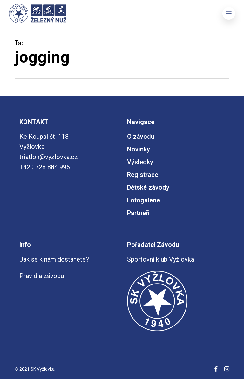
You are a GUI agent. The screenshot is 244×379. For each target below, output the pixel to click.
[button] (228, 13)
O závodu (140, 136)
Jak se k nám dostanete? (54, 259)
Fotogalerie (143, 200)
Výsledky (140, 162)
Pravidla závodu (41, 276)
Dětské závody (148, 187)
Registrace (142, 175)
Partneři (138, 213)
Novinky (138, 149)
